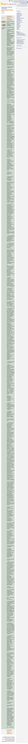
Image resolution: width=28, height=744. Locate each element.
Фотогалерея (4, 8)
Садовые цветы (20, 32)
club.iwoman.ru (4, 741)
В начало (18, 11)
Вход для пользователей (22, 5)
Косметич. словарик (21, 33)
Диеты (16, 0)
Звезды (18, 27)
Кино (18, 28)
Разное (18, 29)
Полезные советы (20, 18)
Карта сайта (19, 45)
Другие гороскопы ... (21, 43)
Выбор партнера (20, 42)
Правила (10, 7)
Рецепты (12, 0)
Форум (12, 4)
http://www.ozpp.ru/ (10, 716)
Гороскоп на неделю (21, 39)
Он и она (18, 21)
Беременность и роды (23, 0)
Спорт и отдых (19, 22)
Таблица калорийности (21, 34)
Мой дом (18, 25)
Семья (18, 24)
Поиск (19, 4)
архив (15, 4)
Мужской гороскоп (20, 41)
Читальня (19, 26)
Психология (19, 13)
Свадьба (18, 23)
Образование (19, 20)
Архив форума (4, 7)
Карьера (18, 19)
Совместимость (20, 40)
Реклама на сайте (24, 4)
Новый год (19, 12)
